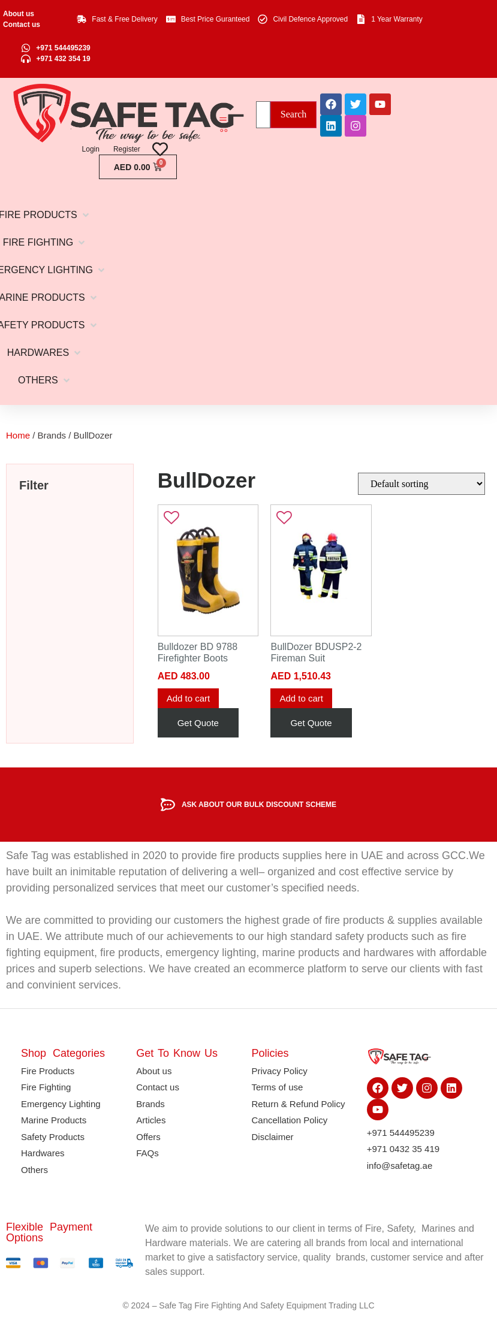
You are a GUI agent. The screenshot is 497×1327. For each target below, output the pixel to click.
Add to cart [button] (188, 698)
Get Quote (198, 723)
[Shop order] (421, 484)
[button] (45, 353)
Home (18, 435)
